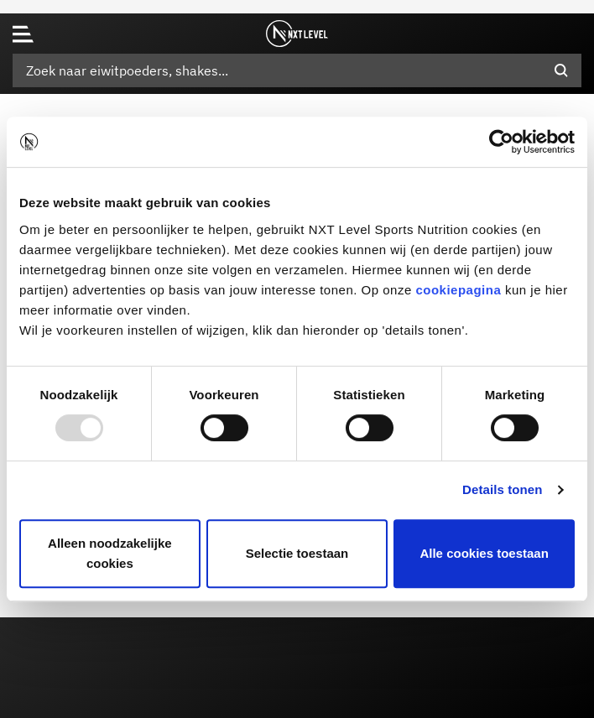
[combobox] (297, 70)
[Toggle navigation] (23, 33)
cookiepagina (458, 290)
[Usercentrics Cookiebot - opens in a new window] (501, 141)
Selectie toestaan (297, 553)
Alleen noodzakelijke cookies (110, 553)
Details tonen (502, 489)
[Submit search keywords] (561, 70)
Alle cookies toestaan (483, 553)
